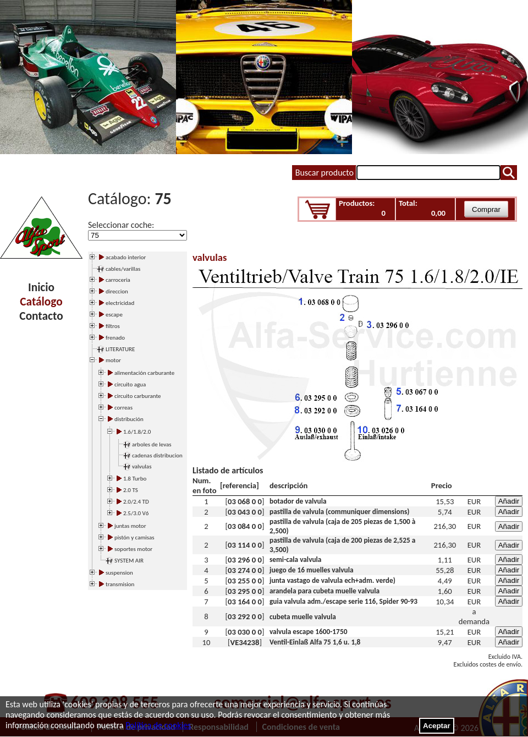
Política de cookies (158, 725)
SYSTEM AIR (129, 560)
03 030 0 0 (245, 632)
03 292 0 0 (245, 616)
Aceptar (436, 726)
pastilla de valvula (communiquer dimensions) (339, 511)
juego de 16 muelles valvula (312, 570)
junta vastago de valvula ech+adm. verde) (332, 580)
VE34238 (245, 642)
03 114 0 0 (245, 545)
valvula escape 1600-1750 (308, 631)
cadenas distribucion (157, 455)
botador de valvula (298, 501)
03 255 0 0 (245, 581)
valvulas (141, 466)
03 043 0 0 (245, 512)
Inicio (41, 287)
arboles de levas (152, 444)
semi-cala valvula (295, 559)
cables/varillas (123, 268)
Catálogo (41, 301)
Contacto (41, 316)
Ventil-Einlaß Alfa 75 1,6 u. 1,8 (315, 642)
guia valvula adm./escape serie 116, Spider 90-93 (343, 601)
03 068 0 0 (245, 501)
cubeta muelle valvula (303, 616)
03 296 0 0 (245, 560)
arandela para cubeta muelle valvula (325, 591)
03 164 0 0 (245, 602)
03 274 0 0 (245, 570)
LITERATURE (120, 349)
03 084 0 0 (245, 526)
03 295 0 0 (245, 591)
